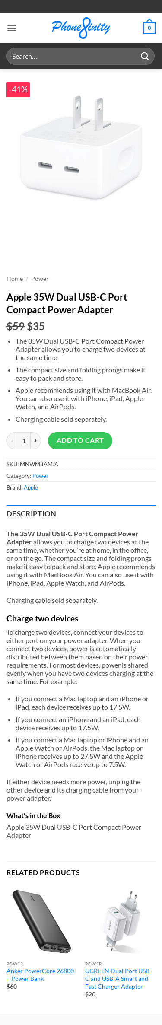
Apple (31, 487)
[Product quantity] (24, 440)
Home (14, 278)
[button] (11, 27)
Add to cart (80, 440)
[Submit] (145, 56)
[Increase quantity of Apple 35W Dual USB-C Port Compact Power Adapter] (36, 440)
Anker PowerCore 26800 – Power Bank (40, 975)
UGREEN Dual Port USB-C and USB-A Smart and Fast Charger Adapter (118, 979)
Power (40, 278)
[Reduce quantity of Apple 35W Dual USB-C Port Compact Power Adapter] (11, 440)
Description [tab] (31, 513)
